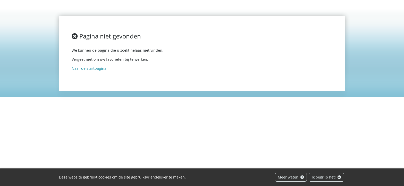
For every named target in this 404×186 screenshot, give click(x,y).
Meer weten (291, 177)
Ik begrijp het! (326, 177)
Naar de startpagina (89, 68)
